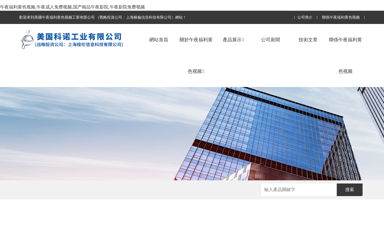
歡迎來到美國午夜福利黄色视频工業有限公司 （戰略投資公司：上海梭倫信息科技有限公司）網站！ (102, 17)
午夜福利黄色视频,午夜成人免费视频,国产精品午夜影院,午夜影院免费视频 (72, 6)
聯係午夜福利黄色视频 (341, 17)
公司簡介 (304, 17)
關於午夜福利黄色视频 (196, 55)
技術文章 (308, 39)
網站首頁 (158, 39)
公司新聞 (270, 39)
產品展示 (233, 39)
